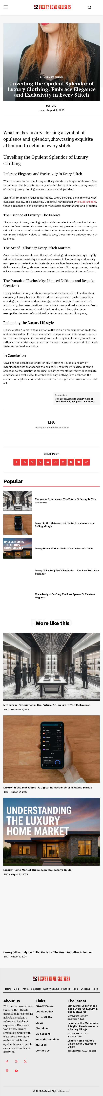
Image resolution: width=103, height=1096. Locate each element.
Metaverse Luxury (78, 1016)
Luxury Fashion (51, 77)
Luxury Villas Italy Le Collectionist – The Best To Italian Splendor (47, 952)
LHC (53, 105)
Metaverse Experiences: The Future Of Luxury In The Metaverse (46, 705)
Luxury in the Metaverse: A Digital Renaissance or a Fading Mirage (64, 524)
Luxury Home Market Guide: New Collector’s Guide (64, 548)
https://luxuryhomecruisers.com (51, 427)
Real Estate (74, 1051)
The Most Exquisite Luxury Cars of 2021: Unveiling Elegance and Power (75, 400)
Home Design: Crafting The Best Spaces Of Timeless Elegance (65, 596)
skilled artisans (86, 201)
